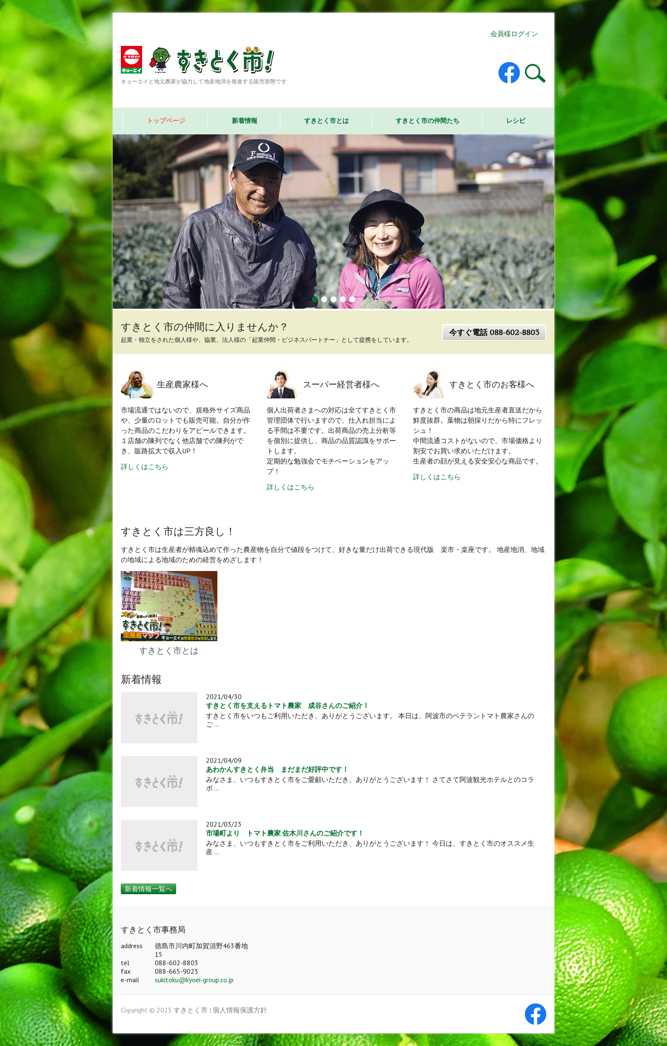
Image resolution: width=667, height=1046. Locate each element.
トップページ (166, 121)
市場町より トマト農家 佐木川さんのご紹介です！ (285, 833)
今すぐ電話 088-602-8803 (494, 332)
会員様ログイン (514, 33)
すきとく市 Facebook (509, 72)
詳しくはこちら (144, 466)
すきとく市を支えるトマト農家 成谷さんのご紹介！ (287, 706)
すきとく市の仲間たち (427, 121)
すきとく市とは (326, 121)
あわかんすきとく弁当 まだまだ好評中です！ (277, 769)
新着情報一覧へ (148, 888)
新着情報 (244, 121)
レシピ (515, 121)
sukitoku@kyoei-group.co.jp (194, 979)
